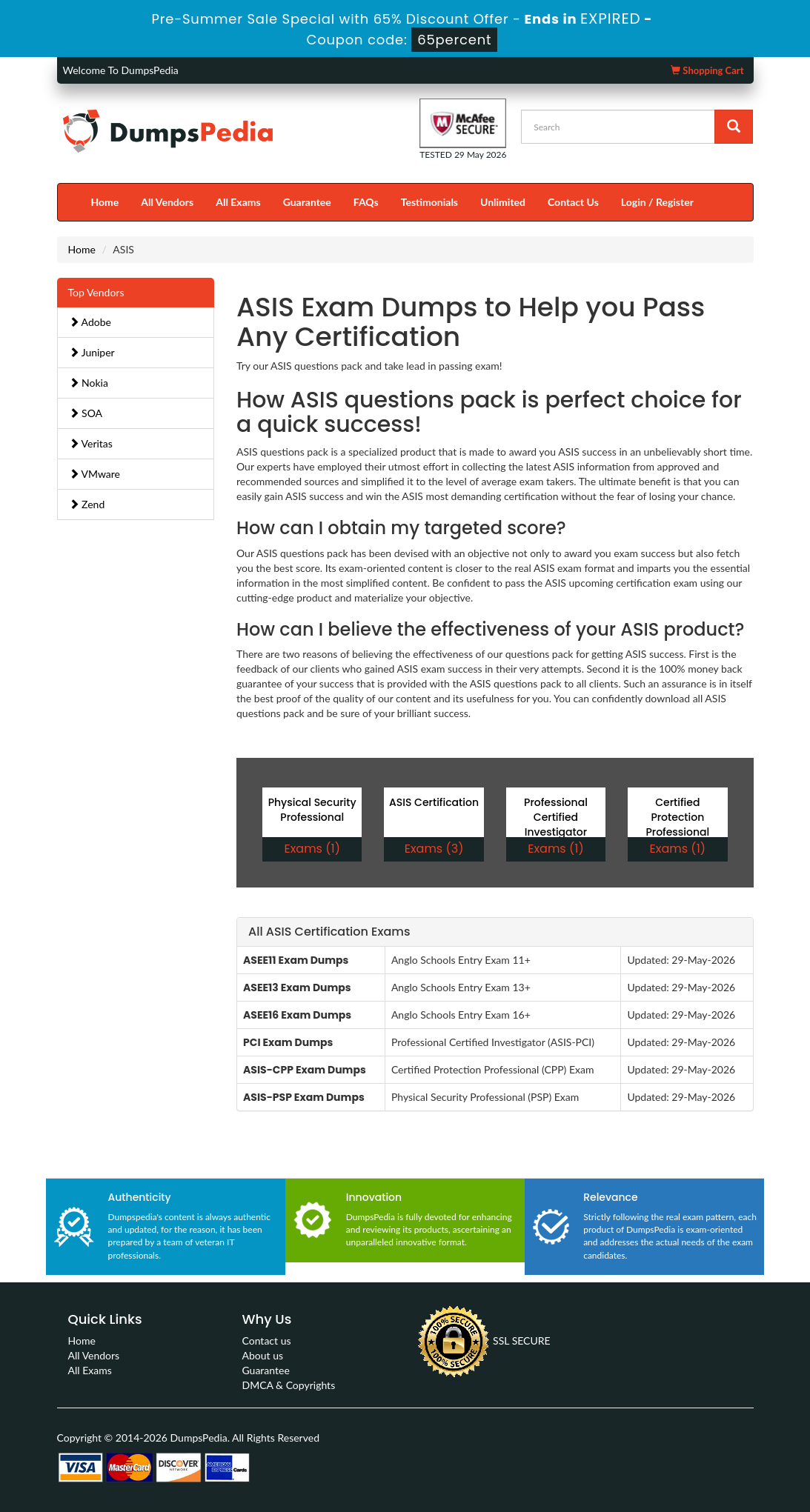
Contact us (266, 1340)
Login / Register (657, 202)
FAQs (366, 202)
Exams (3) (434, 848)
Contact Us (573, 202)
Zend (87, 504)
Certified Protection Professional (677, 817)
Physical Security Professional (312, 810)
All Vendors (167, 202)
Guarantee (307, 202)
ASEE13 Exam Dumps (297, 987)
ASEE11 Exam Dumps (295, 960)
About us (263, 1355)
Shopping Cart (707, 70)
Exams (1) (311, 848)
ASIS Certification (434, 802)
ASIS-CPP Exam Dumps (304, 1069)
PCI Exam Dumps (288, 1042)
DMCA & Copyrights (289, 1385)
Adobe (90, 322)
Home (105, 202)
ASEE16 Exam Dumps (297, 1015)
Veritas (91, 443)
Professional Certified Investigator (556, 817)
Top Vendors (96, 292)
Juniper (92, 352)
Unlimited (502, 202)
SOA (86, 413)
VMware (95, 473)
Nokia (88, 382)
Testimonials (429, 202)
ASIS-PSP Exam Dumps (304, 1097)
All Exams (238, 202)
